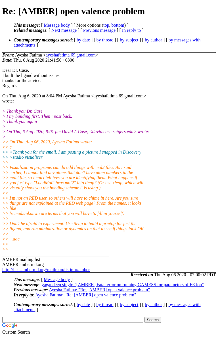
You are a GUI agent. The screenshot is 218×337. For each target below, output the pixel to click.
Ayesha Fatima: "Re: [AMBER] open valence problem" (99, 289)
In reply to (131, 30)
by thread (105, 39)
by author (153, 39)
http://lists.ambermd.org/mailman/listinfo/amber (46, 269)
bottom (117, 25)
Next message (64, 30)
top (106, 25)
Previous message (99, 30)
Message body (57, 25)
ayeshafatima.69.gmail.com (71, 55)
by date (83, 39)
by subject (129, 39)
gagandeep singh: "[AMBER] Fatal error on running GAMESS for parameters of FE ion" (123, 284)
